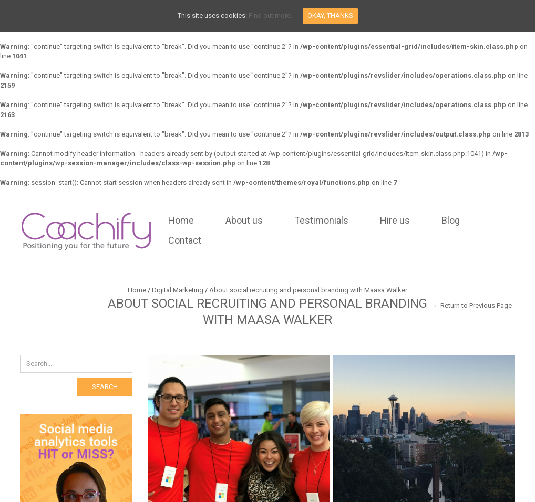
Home (181, 220)
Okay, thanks (330, 15)
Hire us (395, 220)
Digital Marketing (177, 290)
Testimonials (321, 220)
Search (105, 387)
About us (244, 220)
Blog (450, 220)
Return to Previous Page (476, 305)
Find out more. (270, 15)
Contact (184, 240)
